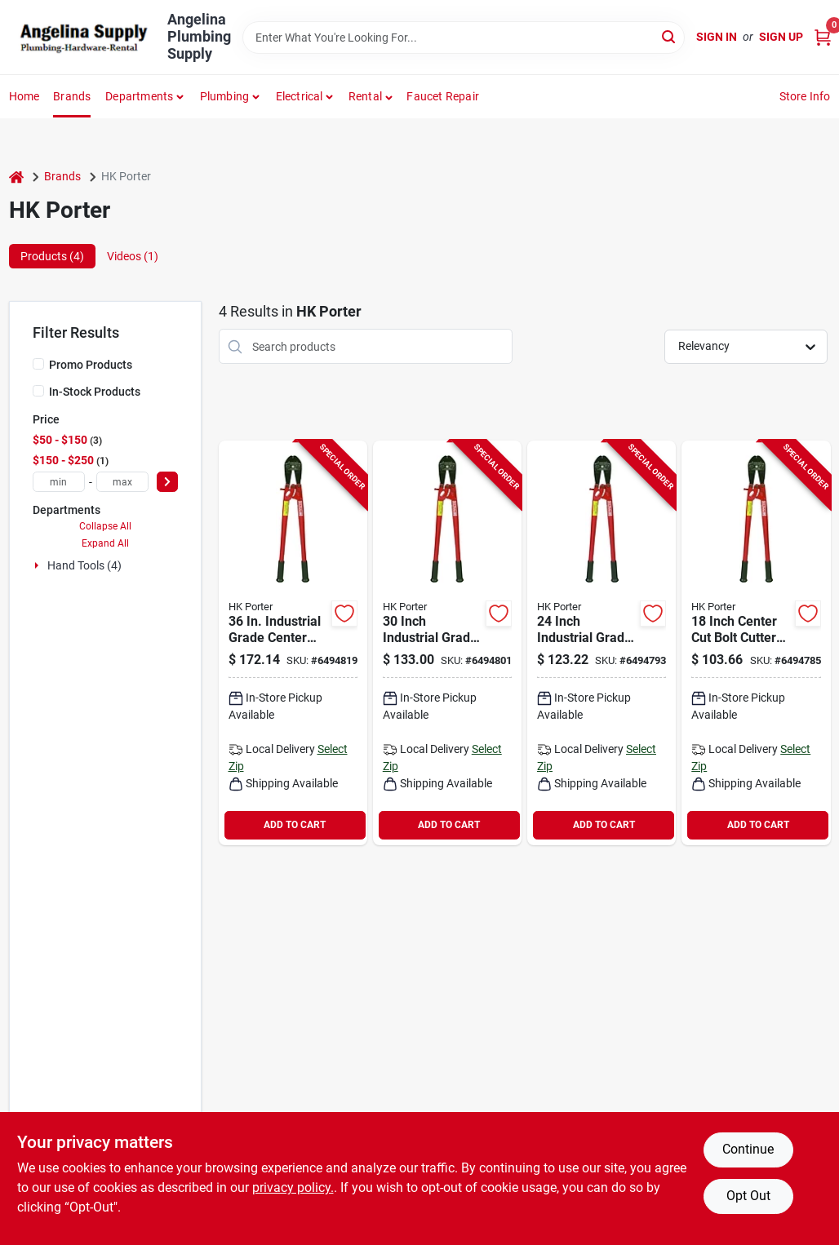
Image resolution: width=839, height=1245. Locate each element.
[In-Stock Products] (38, 391)
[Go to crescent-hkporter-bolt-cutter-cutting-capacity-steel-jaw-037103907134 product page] (601, 643)
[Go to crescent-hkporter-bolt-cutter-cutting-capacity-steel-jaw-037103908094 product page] (447, 643)
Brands (72, 96)
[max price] (122, 482)
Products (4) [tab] (52, 256)
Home (24, 96)
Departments (139, 96)
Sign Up (781, 36)
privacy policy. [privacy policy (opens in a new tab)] (293, 1187)
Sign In (716, 36)
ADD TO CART (295, 825)
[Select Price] (167, 482)
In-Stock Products (94, 391)
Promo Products (90, 365)
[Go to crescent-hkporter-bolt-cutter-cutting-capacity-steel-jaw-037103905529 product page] (755, 643)
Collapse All (105, 526)
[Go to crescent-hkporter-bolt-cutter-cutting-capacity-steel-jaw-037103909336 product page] (293, 643)
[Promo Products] (38, 364)
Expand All (105, 543)
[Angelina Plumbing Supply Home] (82, 37)
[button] (370, 96)
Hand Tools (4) (84, 565)
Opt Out (748, 1195)
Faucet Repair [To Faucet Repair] (442, 96)
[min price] (59, 482)
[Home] (16, 176)
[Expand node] (38, 565)
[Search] (669, 36)
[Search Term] (463, 37)
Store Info (805, 96)
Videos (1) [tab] (132, 256)
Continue (748, 1149)
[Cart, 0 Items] (823, 37)
